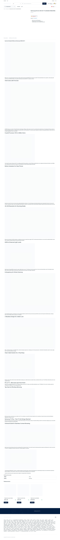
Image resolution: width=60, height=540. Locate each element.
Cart (22, 6)
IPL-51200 (8, 527)
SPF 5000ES (9, 530)
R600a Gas (21, 529)
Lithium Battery (35, 527)
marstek (50, 527)
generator (42, 525)
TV (20, 531)
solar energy (45, 529)
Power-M (12, 529)
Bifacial (48, 524)
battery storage (44, 524)
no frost (10, 528)
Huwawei (15, 526)
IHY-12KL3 (25, 526)
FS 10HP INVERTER (32, 525)
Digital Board (11, 525)
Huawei (8, 526)
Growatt (46, 525)
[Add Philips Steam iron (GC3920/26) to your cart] (32, 502)
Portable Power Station (35, 528)
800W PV (12, 524)
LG (23, 527)
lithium (32, 527)
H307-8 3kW (49, 525)
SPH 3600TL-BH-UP (26, 530)
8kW (27, 524)
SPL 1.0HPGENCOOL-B (45, 530)
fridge (28, 525)
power (4, 529)
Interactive (32, 526)
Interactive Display (43, 526)
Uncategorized (35, 18)
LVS (47, 527)
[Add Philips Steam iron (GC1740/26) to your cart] (6, 502)
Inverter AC (50, 526)
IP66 (53, 526)
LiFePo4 (29, 527)
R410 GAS (18, 529)
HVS (18, 526)
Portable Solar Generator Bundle (50, 528)
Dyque (19, 525)
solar (42, 529)
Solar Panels (53, 529)
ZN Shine (35, 531)
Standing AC (5, 531)
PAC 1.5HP (21, 528)
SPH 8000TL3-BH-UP (38, 530)
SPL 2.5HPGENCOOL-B (51, 530)
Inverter (48, 526)
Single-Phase (38, 529)
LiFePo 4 (26, 527)
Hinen (52, 525)
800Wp (15, 524)
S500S (31, 529)
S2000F (29, 529)
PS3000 (15, 529)
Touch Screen (17, 531)
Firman (26, 525)
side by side (34, 529)
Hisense (5, 526)
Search (44, 3)
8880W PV (22, 524)
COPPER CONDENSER (6, 525)
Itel (16, 527)
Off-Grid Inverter (17, 528)
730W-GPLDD (5, 524)
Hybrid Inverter (21, 526)
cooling (51, 524)
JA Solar (19, 527)
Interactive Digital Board (37, 526)
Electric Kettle (22, 525)
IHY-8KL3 (29, 526)
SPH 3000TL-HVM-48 (21, 530)
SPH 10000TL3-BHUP (14, 530)
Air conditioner (31, 524)
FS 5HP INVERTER (38, 525)
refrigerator (25, 529)
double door (16, 525)
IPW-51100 (12, 527)
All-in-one (35, 524)
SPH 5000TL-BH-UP (32, 530)
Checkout (18, 6)
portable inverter (29, 528)
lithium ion (39, 527)
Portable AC (25, 528)
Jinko (22, 527)
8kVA (25, 524)
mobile (5, 528)
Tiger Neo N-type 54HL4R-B (11, 531)
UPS (30, 531)
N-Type (7, 528)
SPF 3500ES (5, 530)
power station (8, 529)
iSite (15, 527)
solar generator (49, 529)
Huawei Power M (11, 526)
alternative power (39, 524)
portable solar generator (42, 528)
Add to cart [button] (15, 499)
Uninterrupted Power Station (25, 531)
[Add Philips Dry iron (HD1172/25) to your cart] (19, 502)
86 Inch (18, 524)
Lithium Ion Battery (44, 527)
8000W (9, 524)
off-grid (13, 528)
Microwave (53, 527)
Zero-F (32, 531)
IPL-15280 (5, 527)
